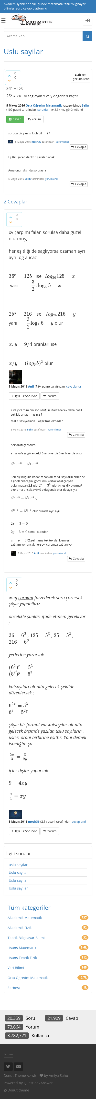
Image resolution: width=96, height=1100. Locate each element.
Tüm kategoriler (29, 907)
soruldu (42, 110)
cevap (17, 119)
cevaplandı (73, 386)
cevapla (80, 147)
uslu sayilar (18, 864)
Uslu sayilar (18, 872)
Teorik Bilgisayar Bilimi (26, 937)
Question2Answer (38, 1082)
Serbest (14, 987)
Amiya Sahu (58, 1075)
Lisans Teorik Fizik (22, 957)
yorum (36, 119)
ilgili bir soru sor (25, 396)
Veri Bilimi (16, 967)
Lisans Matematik (22, 947)
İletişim (8, 1054)
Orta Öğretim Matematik (44, 105)
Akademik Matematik (25, 917)
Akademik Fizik (20, 927)
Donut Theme (15, 1075)
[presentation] (9, 88)
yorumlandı (62, 141)
